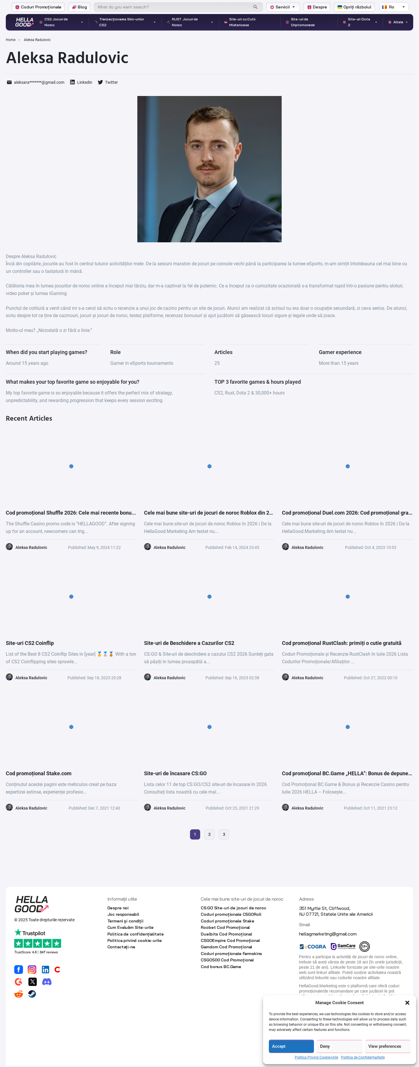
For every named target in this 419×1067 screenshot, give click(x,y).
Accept (278, 1046)
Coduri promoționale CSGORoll (231, 915)
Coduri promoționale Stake (227, 921)
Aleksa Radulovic (31, 547)
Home (10, 40)
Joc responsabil (123, 915)
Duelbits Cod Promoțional (226, 934)
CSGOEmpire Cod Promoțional (230, 941)
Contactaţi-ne (121, 947)
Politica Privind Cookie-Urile (316, 1057)
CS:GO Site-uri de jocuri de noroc (233, 908)
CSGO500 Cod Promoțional (227, 960)
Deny (324, 1046)
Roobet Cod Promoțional (225, 928)
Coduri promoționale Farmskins (231, 954)
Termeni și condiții (125, 921)
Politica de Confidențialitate (363, 1057)
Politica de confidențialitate (135, 934)
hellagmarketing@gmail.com (328, 934)
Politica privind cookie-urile (134, 941)
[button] (407, 1003)
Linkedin (84, 82)
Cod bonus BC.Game (221, 967)
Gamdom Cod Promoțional (226, 947)
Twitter (111, 82)
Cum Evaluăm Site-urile (130, 928)
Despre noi (118, 908)
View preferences (385, 1046)
